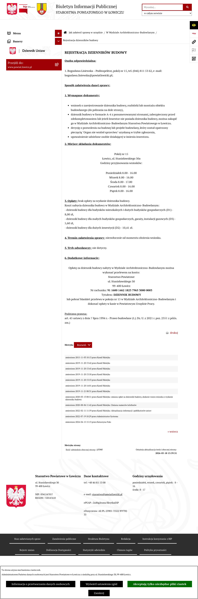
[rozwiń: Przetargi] (59, 459)
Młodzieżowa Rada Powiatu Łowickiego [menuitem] (24, 107)
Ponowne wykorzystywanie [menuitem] (24, 519)
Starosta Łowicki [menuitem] (18, 63)
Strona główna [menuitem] (17, 31)
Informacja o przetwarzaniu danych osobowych (41, 584)
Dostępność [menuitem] (15, 498)
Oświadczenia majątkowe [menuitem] (23, 438)
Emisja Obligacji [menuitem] (17, 526)
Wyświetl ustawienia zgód (101, 584)
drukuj (174, 323)
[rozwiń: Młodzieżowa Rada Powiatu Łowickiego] (59, 104)
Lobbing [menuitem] (13, 554)
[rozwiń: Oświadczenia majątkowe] (59, 438)
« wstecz (173, 422)
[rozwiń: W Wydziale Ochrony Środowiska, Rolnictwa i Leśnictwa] (59, 156)
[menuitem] (34, 39)
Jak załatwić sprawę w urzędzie (86, 23)
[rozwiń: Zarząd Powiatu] (59, 56)
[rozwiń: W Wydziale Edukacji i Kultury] (59, 147)
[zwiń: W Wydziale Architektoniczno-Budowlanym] (59, 192)
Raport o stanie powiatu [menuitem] (22, 491)
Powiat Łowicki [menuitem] (17, 49)
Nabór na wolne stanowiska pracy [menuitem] (28, 466)
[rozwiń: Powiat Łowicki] (59, 49)
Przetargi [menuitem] (13, 459)
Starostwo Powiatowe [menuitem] (21, 116)
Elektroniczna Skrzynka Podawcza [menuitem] (28, 452)
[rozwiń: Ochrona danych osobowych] (59, 123)
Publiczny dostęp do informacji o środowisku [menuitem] (28, 475)
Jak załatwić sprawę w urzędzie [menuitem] (26, 130)
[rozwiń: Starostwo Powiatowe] (59, 116)
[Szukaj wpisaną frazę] (187, 7)
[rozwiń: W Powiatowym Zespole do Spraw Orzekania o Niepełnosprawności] (59, 375)
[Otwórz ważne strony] (194, 50)
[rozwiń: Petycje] (59, 547)
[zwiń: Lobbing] (59, 554)
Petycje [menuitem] (12, 547)
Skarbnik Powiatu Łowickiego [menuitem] (25, 90)
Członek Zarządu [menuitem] (18, 77)
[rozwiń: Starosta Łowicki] (59, 63)
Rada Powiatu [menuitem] (16, 97)
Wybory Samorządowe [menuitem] (21, 484)
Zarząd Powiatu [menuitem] (17, 56)
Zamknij (99, 593)
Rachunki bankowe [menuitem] (19, 424)
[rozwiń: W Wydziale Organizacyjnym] (59, 138)
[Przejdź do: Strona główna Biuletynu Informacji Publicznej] (65, 23)
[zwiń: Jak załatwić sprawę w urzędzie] (59, 130)
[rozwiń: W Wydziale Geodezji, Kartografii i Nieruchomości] (59, 170)
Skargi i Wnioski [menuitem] (17, 540)
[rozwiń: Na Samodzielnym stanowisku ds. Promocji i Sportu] (59, 410)
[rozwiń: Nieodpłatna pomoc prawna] (59, 533)
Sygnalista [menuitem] (14, 505)
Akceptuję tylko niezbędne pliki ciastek (159, 584)
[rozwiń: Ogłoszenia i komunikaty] (59, 431)
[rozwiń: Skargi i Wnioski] (59, 540)
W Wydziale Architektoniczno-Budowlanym (130, 23)
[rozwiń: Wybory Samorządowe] (59, 484)
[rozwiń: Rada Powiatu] (59, 97)
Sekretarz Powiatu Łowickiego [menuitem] (26, 83)
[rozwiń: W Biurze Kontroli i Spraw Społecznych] (59, 345)
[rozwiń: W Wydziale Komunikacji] (59, 183)
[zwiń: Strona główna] (59, 31)
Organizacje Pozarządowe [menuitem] (23, 445)
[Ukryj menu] (58, 23)
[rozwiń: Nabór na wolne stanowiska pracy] (59, 466)
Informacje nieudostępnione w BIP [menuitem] (29, 512)
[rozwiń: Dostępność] (59, 498)
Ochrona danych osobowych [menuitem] (25, 123)
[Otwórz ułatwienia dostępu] (194, 25)
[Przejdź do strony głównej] (65, 9)
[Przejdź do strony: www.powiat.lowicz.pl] (194, 42)
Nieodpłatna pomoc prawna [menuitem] (25, 533)
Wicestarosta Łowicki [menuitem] (21, 70)
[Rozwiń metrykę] (83, 336)
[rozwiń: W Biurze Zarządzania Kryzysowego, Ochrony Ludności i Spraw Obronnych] (59, 358)
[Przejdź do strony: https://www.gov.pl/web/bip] (194, 33)
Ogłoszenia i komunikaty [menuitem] (23, 431)
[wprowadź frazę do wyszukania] (162, 7)
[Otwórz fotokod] (194, 58)
